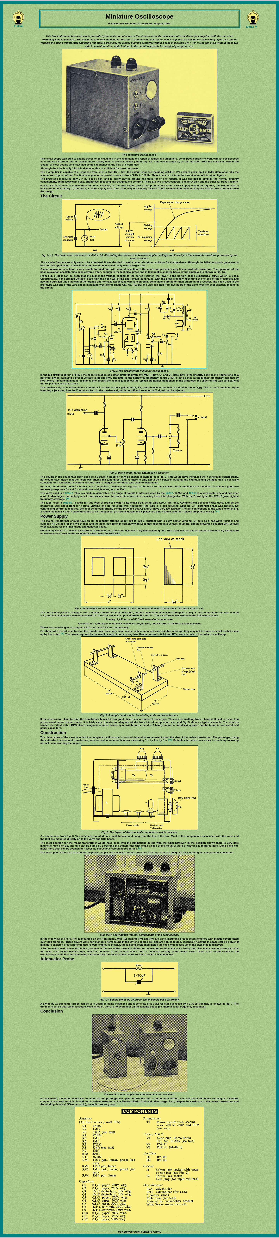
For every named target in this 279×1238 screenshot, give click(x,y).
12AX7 (193, 493)
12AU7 (69, 493)
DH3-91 (67, 502)
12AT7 (169, 493)
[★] (68, 498)
